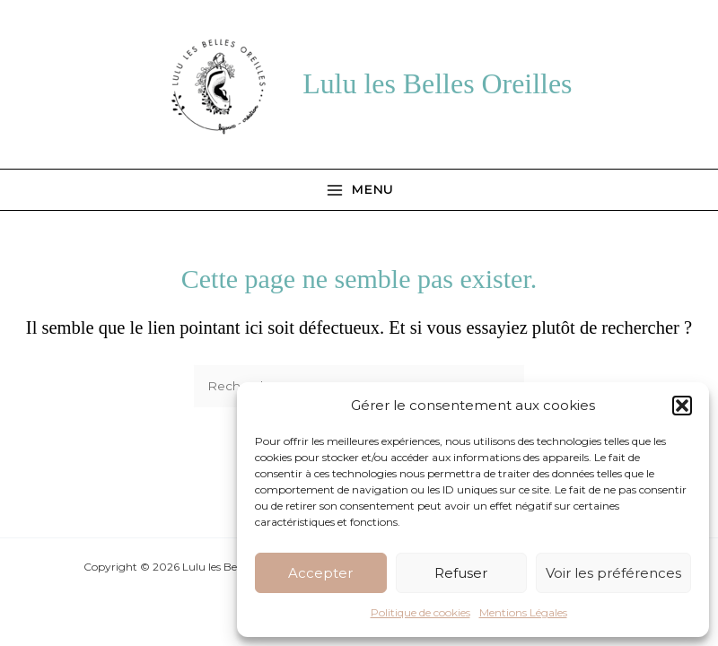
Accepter (320, 572)
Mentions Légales (523, 612)
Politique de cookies (420, 612)
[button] (682, 406)
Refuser (460, 572)
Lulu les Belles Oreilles (437, 84)
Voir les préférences (613, 572)
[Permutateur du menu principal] (359, 190)
